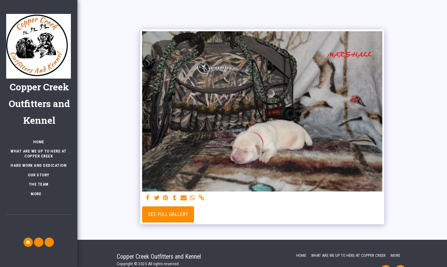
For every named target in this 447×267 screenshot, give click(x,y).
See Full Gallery (168, 214)
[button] (28, 242)
